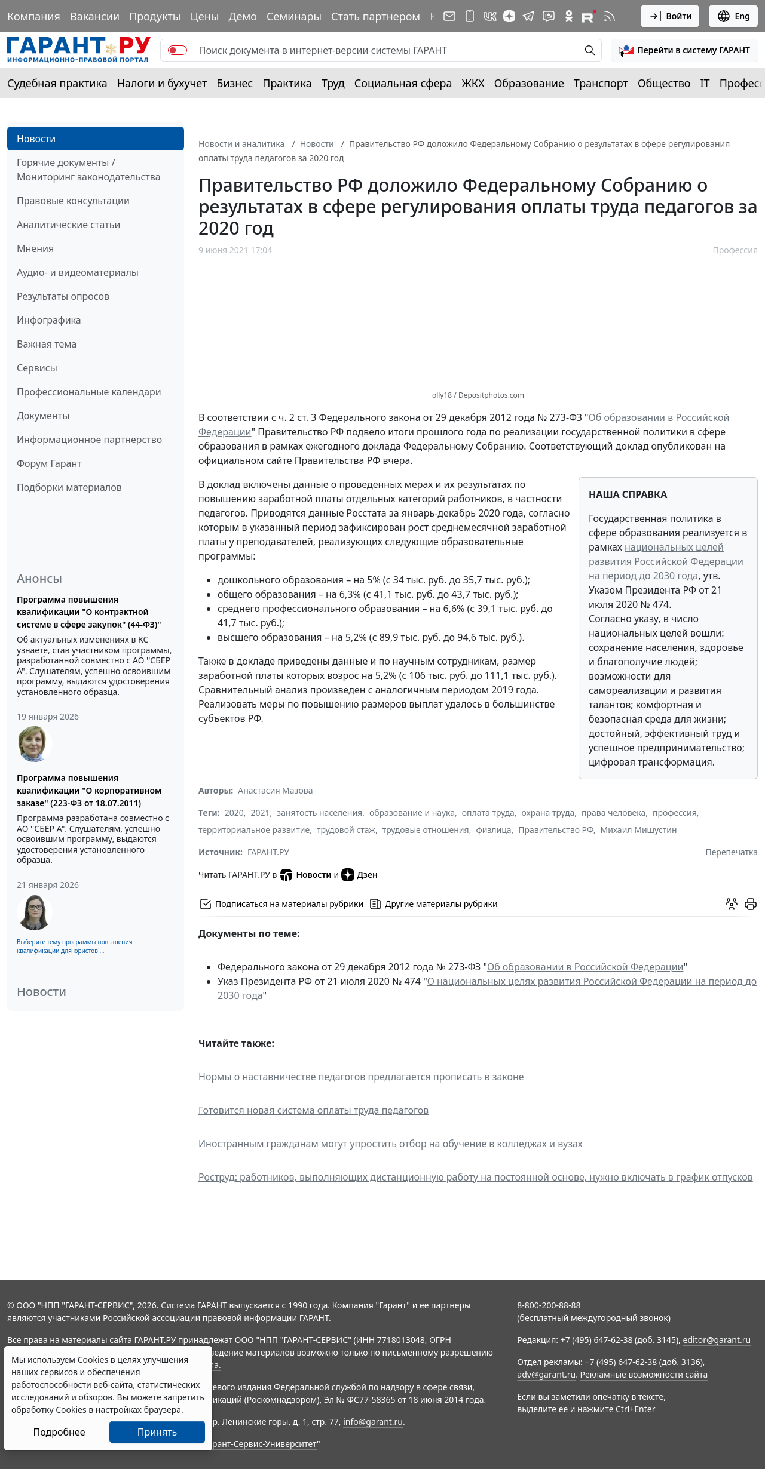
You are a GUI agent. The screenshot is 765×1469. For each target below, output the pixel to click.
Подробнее (59, 1432)
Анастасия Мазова (275, 790)
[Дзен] (509, 16)
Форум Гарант (49, 463)
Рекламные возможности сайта (644, 1374)
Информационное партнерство (89, 439)
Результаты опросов (63, 296)
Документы (43, 415)
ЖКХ (473, 83)
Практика (286, 83)
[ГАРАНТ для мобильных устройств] (470, 16)
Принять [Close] (157, 1432)
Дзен (359, 874)
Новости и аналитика (241, 143)
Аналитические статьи (68, 224)
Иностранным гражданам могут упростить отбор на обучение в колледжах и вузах (390, 1143)
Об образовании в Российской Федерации (585, 966)
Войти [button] (670, 16)
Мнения (35, 248)
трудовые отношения (425, 829)
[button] (684, 50)
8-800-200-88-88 (548, 1305)
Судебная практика (57, 83)
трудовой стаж (346, 829)
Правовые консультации (73, 200)
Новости (36, 138)
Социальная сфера (403, 83)
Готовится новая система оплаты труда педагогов (313, 1110)
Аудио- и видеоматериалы (78, 272)
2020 (234, 812)
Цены (204, 16)
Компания (33, 16)
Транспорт (601, 83)
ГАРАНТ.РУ (268, 852)
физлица (493, 829)
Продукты (154, 16)
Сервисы (37, 367)
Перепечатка (731, 852)
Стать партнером (375, 16)
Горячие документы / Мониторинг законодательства (89, 169)
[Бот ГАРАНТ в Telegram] (548, 16)
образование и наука (412, 812)
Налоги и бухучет (162, 83)
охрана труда (547, 812)
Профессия (735, 250)
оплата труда (488, 812)
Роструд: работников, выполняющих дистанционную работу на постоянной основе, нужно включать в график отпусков (475, 1177)
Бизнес (234, 83)
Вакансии (95, 16)
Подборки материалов (69, 487)
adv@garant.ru (546, 1374)
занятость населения (319, 812)
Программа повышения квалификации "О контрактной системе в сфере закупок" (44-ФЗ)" (89, 612)
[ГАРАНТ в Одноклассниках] (569, 16)
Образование (529, 83)
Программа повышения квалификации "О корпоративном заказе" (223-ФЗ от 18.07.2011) (89, 790)
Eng (733, 16)
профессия (675, 812)
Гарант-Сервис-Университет (260, 1443)
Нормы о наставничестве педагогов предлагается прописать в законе (361, 1076)
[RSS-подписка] (609, 16)
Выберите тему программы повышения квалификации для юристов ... (74, 946)
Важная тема (47, 344)
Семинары (294, 16)
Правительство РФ (555, 829)
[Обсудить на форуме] (731, 904)
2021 (260, 812)
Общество (664, 83)
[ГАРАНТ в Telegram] (528, 16)
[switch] (177, 50)
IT (705, 83)
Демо (242, 16)
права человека (613, 812)
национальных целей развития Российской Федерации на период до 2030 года (666, 561)
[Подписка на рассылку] (449, 16)
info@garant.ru (373, 1421)
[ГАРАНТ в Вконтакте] (490, 16)
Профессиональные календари (89, 391)
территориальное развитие (254, 829)
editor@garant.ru (717, 1339)
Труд (333, 83)
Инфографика (49, 320)
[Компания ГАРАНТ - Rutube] (589, 16)
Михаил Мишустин (639, 829)
